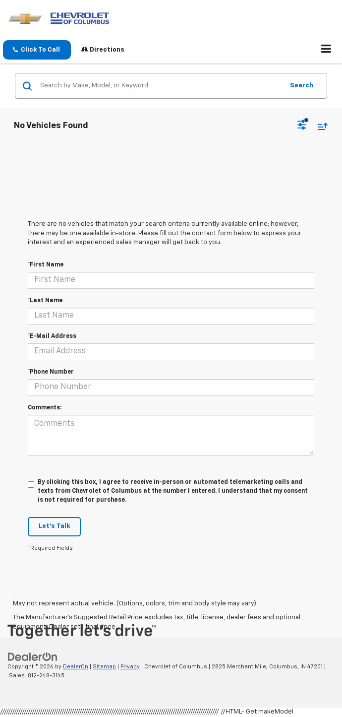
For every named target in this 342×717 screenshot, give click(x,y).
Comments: (44, 408)
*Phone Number (51, 372)
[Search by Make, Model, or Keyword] (160, 86)
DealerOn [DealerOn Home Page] (75, 666)
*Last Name (45, 301)
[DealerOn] (32, 656)
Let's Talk (54, 526)
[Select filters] (302, 126)
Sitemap (104, 666)
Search (301, 85)
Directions (102, 49)
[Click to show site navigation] (326, 50)
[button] (37, 50)
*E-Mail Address (52, 336)
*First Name (45, 265)
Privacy (130, 666)
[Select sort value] (320, 126)
